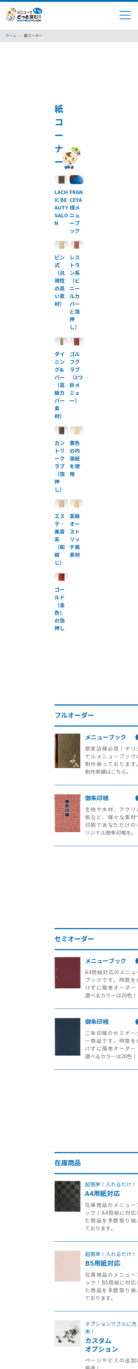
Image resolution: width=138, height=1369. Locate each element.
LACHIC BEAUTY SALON (61, 208)
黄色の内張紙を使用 (75, 458)
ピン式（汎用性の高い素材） (59, 280)
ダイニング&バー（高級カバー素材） (59, 385)
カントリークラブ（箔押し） (59, 466)
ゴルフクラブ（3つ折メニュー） (76, 377)
